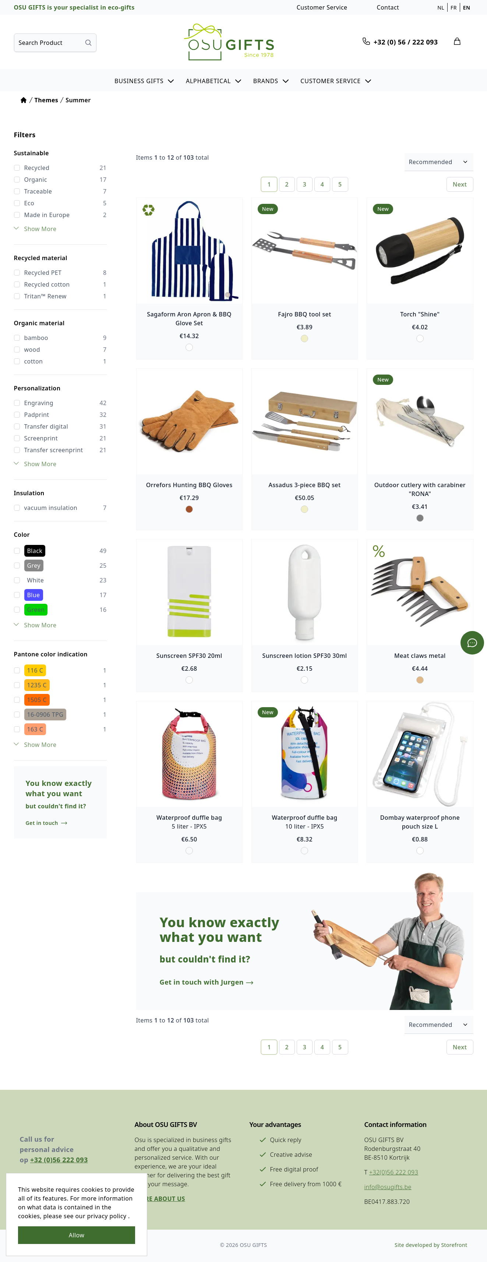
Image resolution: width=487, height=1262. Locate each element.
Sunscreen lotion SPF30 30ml (304, 656)
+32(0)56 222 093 (393, 1172)
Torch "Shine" (420, 314)
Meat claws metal (420, 656)
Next (460, 184)
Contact (388, 7)
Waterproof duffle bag (189, 817)
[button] (145, 80)
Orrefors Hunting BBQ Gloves (189, 485)
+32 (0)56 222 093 (59, 1159)
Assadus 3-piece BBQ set (305, 485)
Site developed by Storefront (431, 1244)
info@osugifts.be (388, 1187)
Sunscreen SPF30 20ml (189, 656)
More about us (160, 1199)
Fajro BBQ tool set (304, 314)
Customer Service (322, 7)
